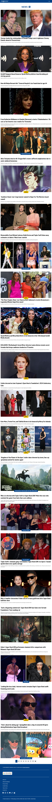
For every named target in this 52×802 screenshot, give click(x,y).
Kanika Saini (4, 126)
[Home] (4, 1)
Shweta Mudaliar (5, 731)
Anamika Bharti (5, 654)
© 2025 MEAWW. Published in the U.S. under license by (13, 767)
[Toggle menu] (50, 1)
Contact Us (5, 790)
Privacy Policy (5, 783)
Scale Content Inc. (26, 767)
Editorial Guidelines (6, 781)
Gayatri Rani (4, 87)
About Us (4, 779)
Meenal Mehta (5, 503)
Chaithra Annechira (6, 351)
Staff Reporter (5, 203)
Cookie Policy (5, 785)
